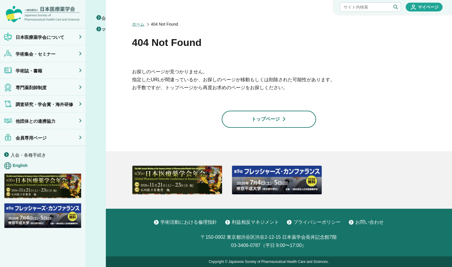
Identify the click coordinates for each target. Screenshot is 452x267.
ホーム (138, 24)
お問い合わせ (366, 222)
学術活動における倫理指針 (185, 222)
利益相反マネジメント (252, 222)
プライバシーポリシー (314, 222)
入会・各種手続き (28, 154)
